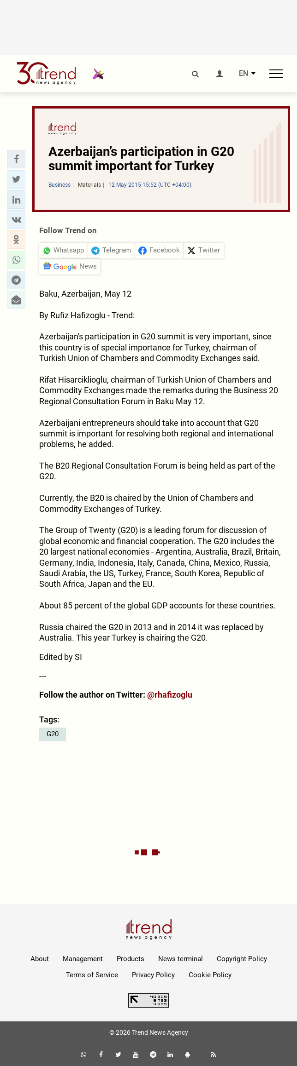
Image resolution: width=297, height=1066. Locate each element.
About (39, 959)
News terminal (180, 959)
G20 (53, 734)
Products (130, 959)
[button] (16, 159)
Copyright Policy (242, 959)
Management (83, 959)
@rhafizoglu (169, 694)
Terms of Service (92, 975)
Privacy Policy (153, 975)
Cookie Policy (210, 975)
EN (243, 73)
